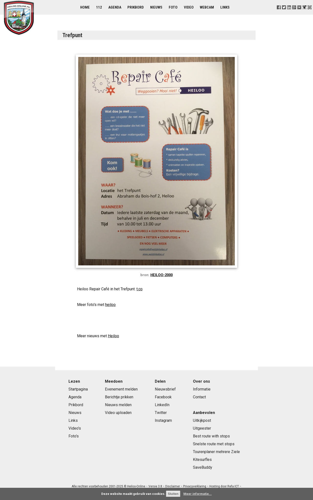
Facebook (163, 397)
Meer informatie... (197, 494)
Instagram (163, 420)
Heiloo (113, 336)
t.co (139, 289)
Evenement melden (121, 389)
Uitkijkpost (202, 420)
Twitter (161, 412)
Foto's (73, 436)
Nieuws (156, 7)
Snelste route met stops (214, 444)
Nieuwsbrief (165, 389)
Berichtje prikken (119, 397)
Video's (74, 428)
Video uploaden (118, 412)
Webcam (207, 7)
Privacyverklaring (194, 486)
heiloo (110, 304)
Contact (199, 397)
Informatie (202, 389)
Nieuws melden (118, 404)
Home (85, 7)
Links (225, 7)
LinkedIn (162, 404)
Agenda (114, 7)
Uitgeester (202, 428)
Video (189, 7)
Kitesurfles (202, 459)
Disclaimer (172, 486)
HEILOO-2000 (161, 275)
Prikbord (135, 7)
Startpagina (78, 389)
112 (99, 7)
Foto (173, 7)
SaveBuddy (202, 467)
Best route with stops (211, 436)
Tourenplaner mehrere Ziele (216, 451)
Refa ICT (233, 486)
